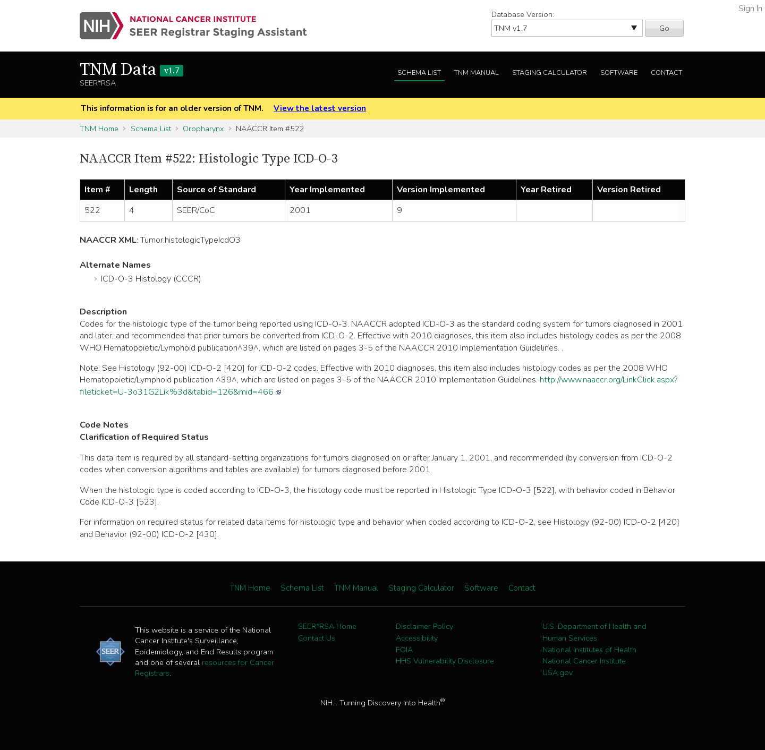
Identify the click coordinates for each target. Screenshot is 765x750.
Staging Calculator (549, 73)
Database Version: (522, 14)
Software (619, 73)
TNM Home (99, 128)
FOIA (404, 649)
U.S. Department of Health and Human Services (594, 632)
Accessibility (417, 638)
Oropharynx (203, 128)
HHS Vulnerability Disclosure (445, 660)
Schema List (419, 73)
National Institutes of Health (589, 649)
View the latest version (320, 108)
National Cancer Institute (584, 660)
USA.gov (557, 672)
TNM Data (131, 70)
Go (664, 28)
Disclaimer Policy (424, 626)
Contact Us (316, 638)
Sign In (750, 8)
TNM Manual (476, 73)
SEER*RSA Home (327, 626)
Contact (666, 73)
